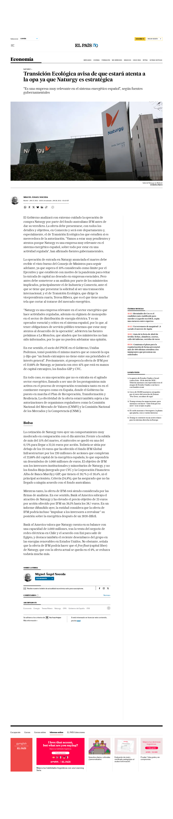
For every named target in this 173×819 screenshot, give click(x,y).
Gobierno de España (77, 608)
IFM (88, 608)
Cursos (27, 732)
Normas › (106, 595)
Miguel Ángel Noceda (35, 197)
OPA (64, 608)
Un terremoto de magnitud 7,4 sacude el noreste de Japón (144, 327)
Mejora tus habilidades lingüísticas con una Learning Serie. (60, 769)
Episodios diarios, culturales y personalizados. (99, 758)
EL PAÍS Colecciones (76, 732)
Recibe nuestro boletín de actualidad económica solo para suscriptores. (55, 588)
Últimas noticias (136, 309)
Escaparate (15, 732)
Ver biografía (44, 578)
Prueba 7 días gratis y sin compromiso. (150, 758)
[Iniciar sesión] (154, 39)
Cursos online (40, 732)
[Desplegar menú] (13, 45)
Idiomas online (56, 732)
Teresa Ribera (47, 608)
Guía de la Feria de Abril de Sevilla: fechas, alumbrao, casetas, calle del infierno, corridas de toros (144, 336)
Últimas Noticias (156, 60)
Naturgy (27, 69)
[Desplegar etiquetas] (108, 608)
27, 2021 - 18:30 (36, 201)
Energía (37, 608)
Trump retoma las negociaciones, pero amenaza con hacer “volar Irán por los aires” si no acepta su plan (145, 403)
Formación (106, 60)
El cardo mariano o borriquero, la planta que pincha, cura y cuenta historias (146, 412)
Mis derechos (117, 60)
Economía (22, 59)
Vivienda (96, 60)
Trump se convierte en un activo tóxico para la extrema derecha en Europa (145, 419)
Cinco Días (137, 60)
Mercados (87, 60)
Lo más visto (133, 372)
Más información (30, 620)
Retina (145, 60)
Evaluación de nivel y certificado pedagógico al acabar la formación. (124, 759)
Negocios (127, 60)
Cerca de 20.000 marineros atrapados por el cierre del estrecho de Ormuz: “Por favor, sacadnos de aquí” (145, 394)
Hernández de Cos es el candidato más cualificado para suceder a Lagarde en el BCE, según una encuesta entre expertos (143, 317)
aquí (79, 620)
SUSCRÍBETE (140, 39)
